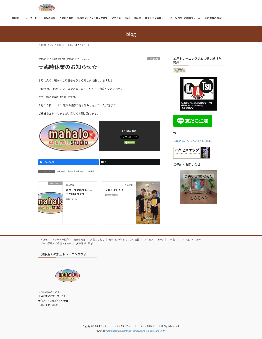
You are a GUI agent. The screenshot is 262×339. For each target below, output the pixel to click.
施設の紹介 (79, 239)
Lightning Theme (130, 330)
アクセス (148, 239)
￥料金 (171, 239)
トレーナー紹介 (60, 239)
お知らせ (154, 58)
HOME (44, 239)
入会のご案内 (97, 239)
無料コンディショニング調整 (124, 239)
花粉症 (91, 171)
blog (160, 239)
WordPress (112, 330)
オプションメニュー (190, 239)
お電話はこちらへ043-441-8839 (192, 141)
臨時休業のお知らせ (77, 171)
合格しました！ (114, 190)
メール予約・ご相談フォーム (56, 243)
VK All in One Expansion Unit (153, 330)
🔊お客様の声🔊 (84, 243)
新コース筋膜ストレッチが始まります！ (79, 192)
